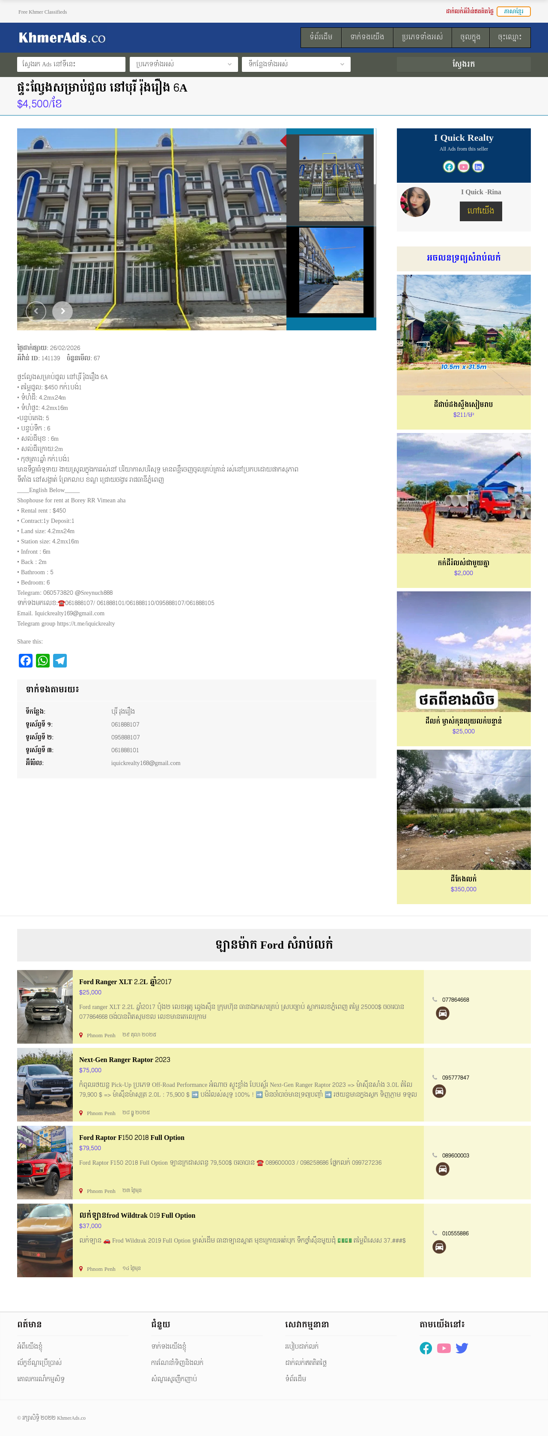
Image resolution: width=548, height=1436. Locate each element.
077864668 (455, 1000)
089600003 (455, 1156)
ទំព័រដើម (295, 1379)
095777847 (455, 1078)
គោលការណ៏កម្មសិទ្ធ (41, 1379)
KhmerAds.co (71, 1418)
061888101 (125, 750)
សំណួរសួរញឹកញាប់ (174, 1379)
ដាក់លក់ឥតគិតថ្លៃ (306, 1363)
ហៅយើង (481, 211)
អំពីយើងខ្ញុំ (29, 1346)
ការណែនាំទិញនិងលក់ (177, 1363)
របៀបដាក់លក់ (302, 1346)
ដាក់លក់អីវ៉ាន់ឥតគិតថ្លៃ (470, 11)
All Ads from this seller (464, 149)
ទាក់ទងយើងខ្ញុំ (168, 1346)
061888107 (125, 724)
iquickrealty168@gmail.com (146, 763)
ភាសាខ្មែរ (514, 11)
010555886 (455, 1233)
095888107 (125, 737)
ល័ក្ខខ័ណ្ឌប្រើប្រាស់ (39, 1363)
